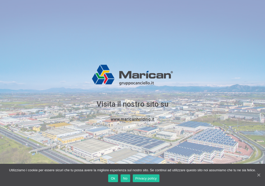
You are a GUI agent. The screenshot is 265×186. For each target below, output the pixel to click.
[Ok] (258, 174)
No (125, 178)
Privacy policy (146, 178)
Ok (113, 178)
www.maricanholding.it (132, 119)
